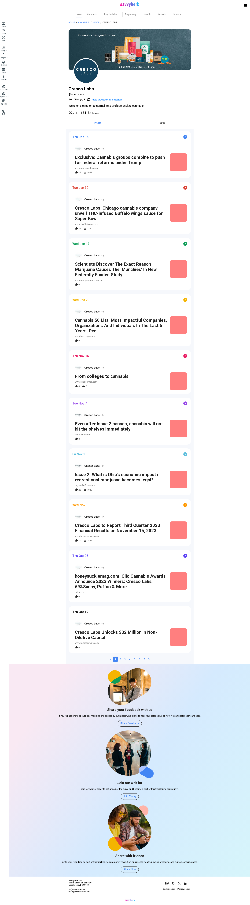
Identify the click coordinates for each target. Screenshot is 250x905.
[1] (116, 659)
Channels (84, 22)
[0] (111, 659)
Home (73, 22)
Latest (80, 14)
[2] (121, 659)
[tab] (80, 14)
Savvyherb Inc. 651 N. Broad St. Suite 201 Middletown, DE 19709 (81, 889)
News (97, 22)
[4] (131, 659)
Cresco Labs (110, 22)
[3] (126, 659)
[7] (145, 659)
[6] (140, 659)
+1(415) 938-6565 (78, 895)
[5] (135, 659)
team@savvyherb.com (80, 898)
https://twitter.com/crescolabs (108, 99)
